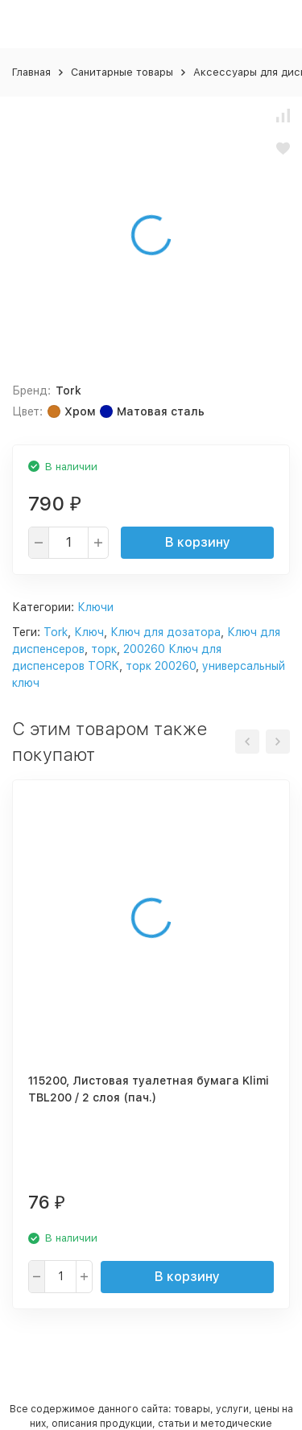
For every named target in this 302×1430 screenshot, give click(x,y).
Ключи (95, 607)
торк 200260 (161, 665)
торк (104, 649)
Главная (31, 72)
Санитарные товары (122, 72)
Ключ (89, 632)
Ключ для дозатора (165, 632)
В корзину (197, 542)
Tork (55, 632)
